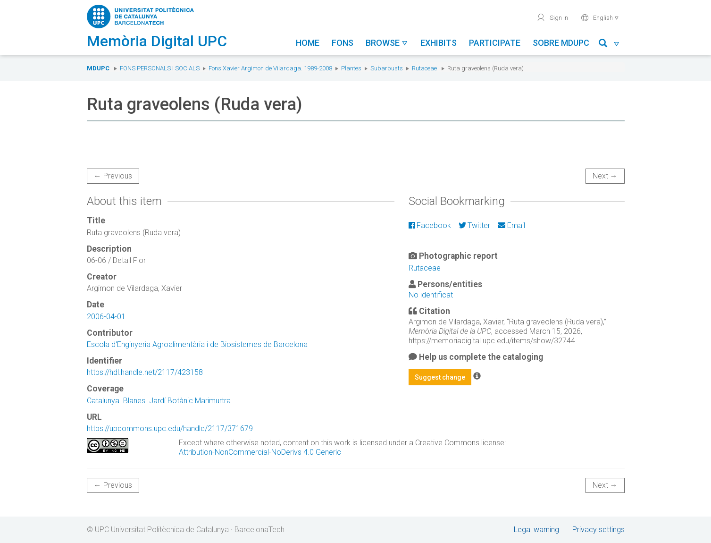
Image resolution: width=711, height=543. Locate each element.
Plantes (351, 68)
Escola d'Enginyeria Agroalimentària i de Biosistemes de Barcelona (197, 344)
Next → (605, 175)
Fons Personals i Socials (160, 68)
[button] (609, 44)
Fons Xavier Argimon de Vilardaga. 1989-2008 (270, 68)
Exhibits (438, 43)
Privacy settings (598, 529)
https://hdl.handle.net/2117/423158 (145, 372)
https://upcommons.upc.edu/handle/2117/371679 (170, 428)
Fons (342, 43)
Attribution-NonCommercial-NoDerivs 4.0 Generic (260, 452)
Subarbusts (386, 68)
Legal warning (536, 529)
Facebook (430, 225)
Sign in (552, 17)
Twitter (474, 225)
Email (511, 225)
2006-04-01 (106, 316)
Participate (494, 43)
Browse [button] (387, 43)
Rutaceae (424, 68)
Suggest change (440, 377)
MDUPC (98, 68)
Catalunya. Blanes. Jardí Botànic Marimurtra (159, 400)
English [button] (600, 17)
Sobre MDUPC (561, 43)
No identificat (431, 294)
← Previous (113, 175)
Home (307, 43)
